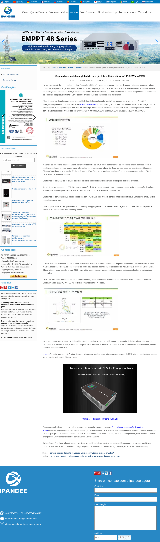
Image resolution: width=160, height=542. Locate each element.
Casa (25, 12)
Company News (9, 80)
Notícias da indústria (11, 74)
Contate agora (18, 276)
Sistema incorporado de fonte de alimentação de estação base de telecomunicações (23, 181)
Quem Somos (38, 12)
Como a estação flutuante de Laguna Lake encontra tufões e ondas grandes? (82, 453)
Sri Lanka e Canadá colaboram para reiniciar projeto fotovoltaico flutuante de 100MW (85, 456)
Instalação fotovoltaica (88, 104)
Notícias (62, 68)
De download (106, 12)
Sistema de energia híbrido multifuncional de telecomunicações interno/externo (24, 240)
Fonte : (83, 80)
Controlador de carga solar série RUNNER (100, 419)
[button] (76, 61)
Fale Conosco (88, 12)
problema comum (125, 12)
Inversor (46, 354)
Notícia (73, 12)
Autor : (73, 80)
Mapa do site (145, 12)
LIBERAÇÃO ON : (105, 80)
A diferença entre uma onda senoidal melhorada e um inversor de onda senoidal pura (17, 306)
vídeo (64, 12)
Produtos (54, 12)
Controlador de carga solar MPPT (24, 191)
